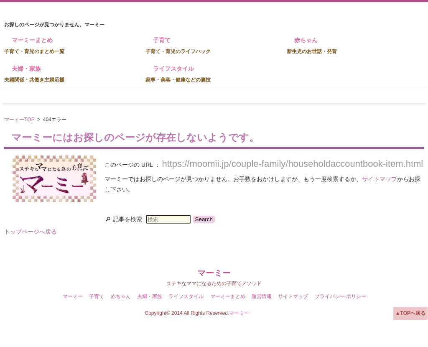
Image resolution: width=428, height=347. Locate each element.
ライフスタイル (178, 74)
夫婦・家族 (34, 74)
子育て (178, 45)
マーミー (214, 273)
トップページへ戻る (30, 231)
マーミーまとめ (34, 45)
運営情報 (262, 296)
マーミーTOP (19, 119)
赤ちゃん (312, 45)
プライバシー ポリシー (340, 296)
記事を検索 (127, 219)
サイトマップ (379, 179)
